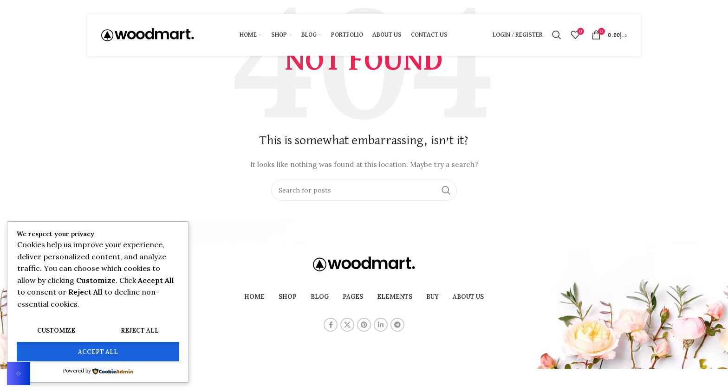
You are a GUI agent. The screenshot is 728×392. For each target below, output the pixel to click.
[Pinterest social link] (364, 325)
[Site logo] (147, 34)
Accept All (98, 352)
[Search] (556, 35)
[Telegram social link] (397, 325)
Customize (56, 330)
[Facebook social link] (331, 325)
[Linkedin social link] (381, 325)
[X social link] (347, 325)
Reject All (140, 330)
